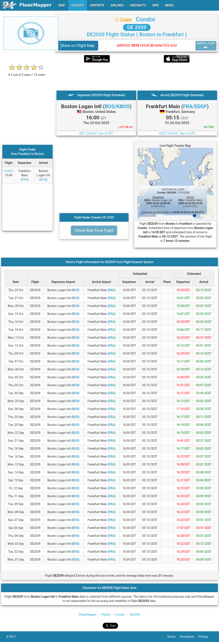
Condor (145, 19)
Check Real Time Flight (94, 230)
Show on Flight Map (78, 45)
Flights (105, 614)
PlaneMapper (88, 614)
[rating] (27, 72)
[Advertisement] (137, 76)
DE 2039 (136, 27)
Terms (173, 636)
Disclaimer (189, 636)
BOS (43, 179)
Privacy (205, 636)
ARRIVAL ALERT (206, 45)
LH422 (8, 171)
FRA (24, 179)
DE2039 (135, 614)
